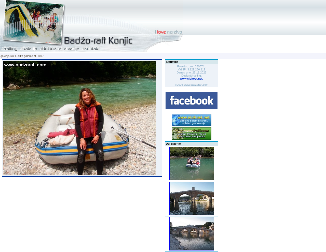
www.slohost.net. (191, 78)
